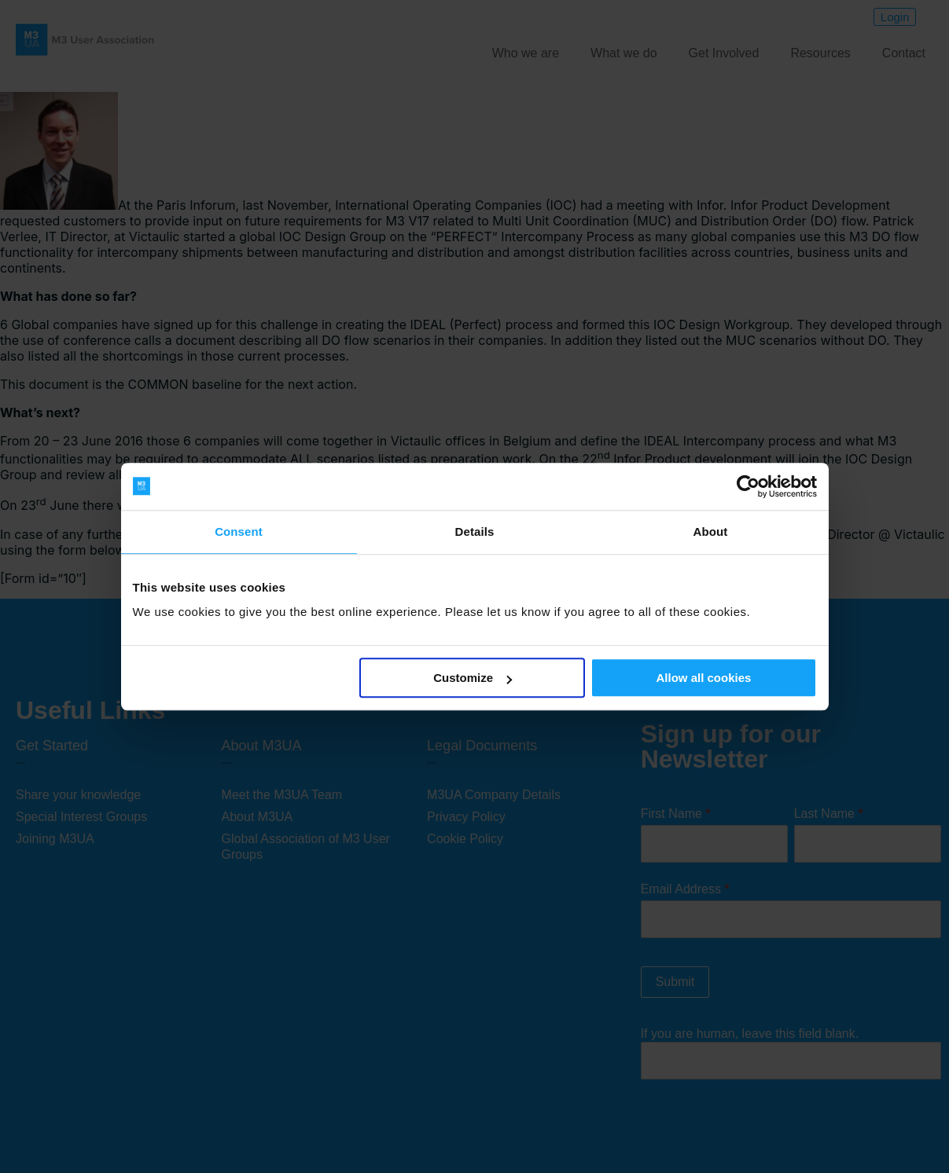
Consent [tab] (239, 531)
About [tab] (710, 531)
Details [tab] (475, 531)
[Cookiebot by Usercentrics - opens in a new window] (748, 486)
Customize (472, 677)
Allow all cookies (704, 677)
